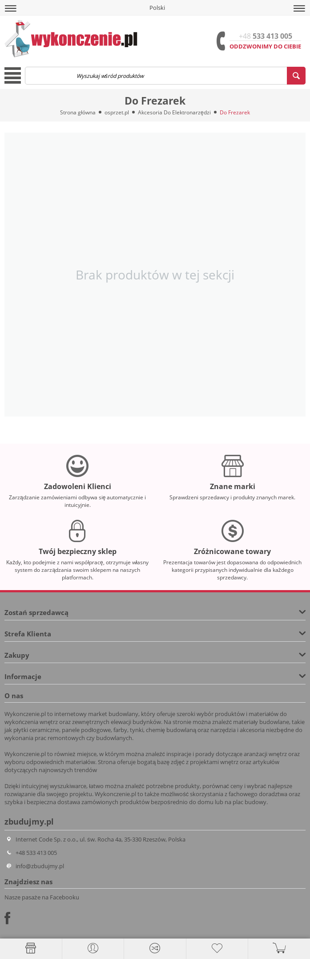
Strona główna (78, 112)
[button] (10, 8)
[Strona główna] (31, 948)
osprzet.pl (117, 112)
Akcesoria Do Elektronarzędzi (174, 112)
